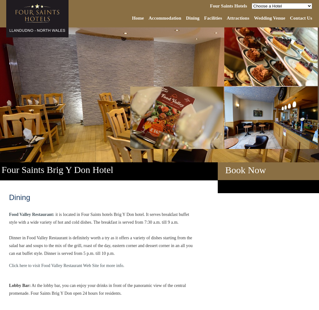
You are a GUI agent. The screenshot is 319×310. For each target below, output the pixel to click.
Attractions (238, 18)
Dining (192, 18)
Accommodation (165, 18)
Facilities (213, 18)
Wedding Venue (269, 18)
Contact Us (301, 18)
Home (138, 18)
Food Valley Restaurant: (31, 214)
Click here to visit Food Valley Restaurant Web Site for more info (66, 265)
